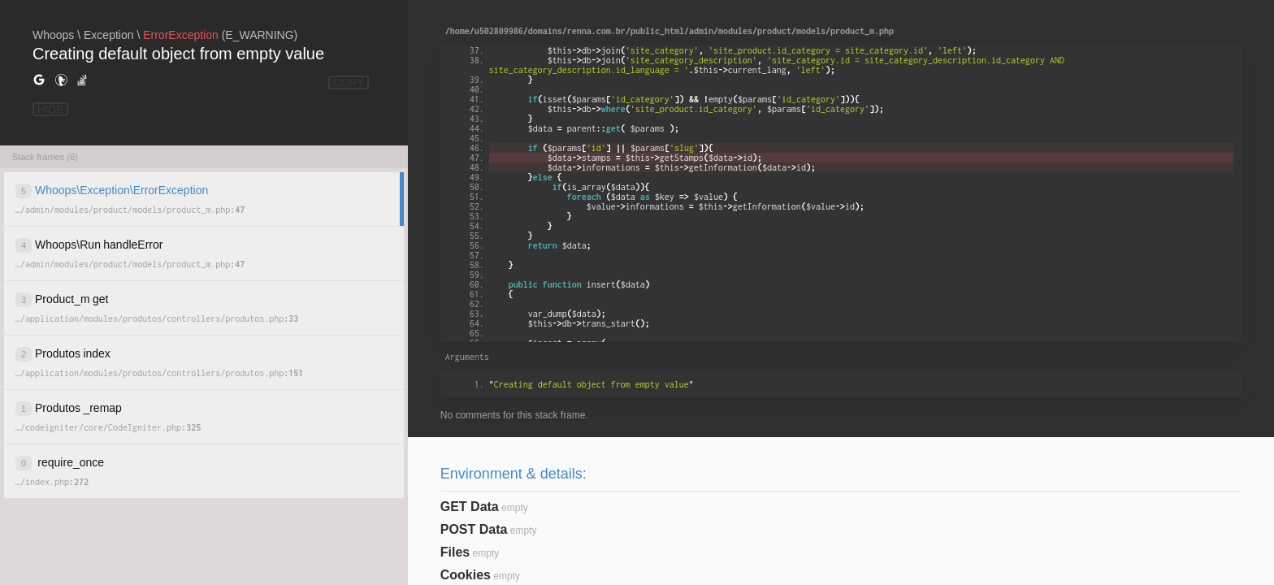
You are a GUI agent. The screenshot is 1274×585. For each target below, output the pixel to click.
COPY (348, 82)
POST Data (474, 529)
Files (455, 552)
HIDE (50, 109)
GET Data (469, 507)
